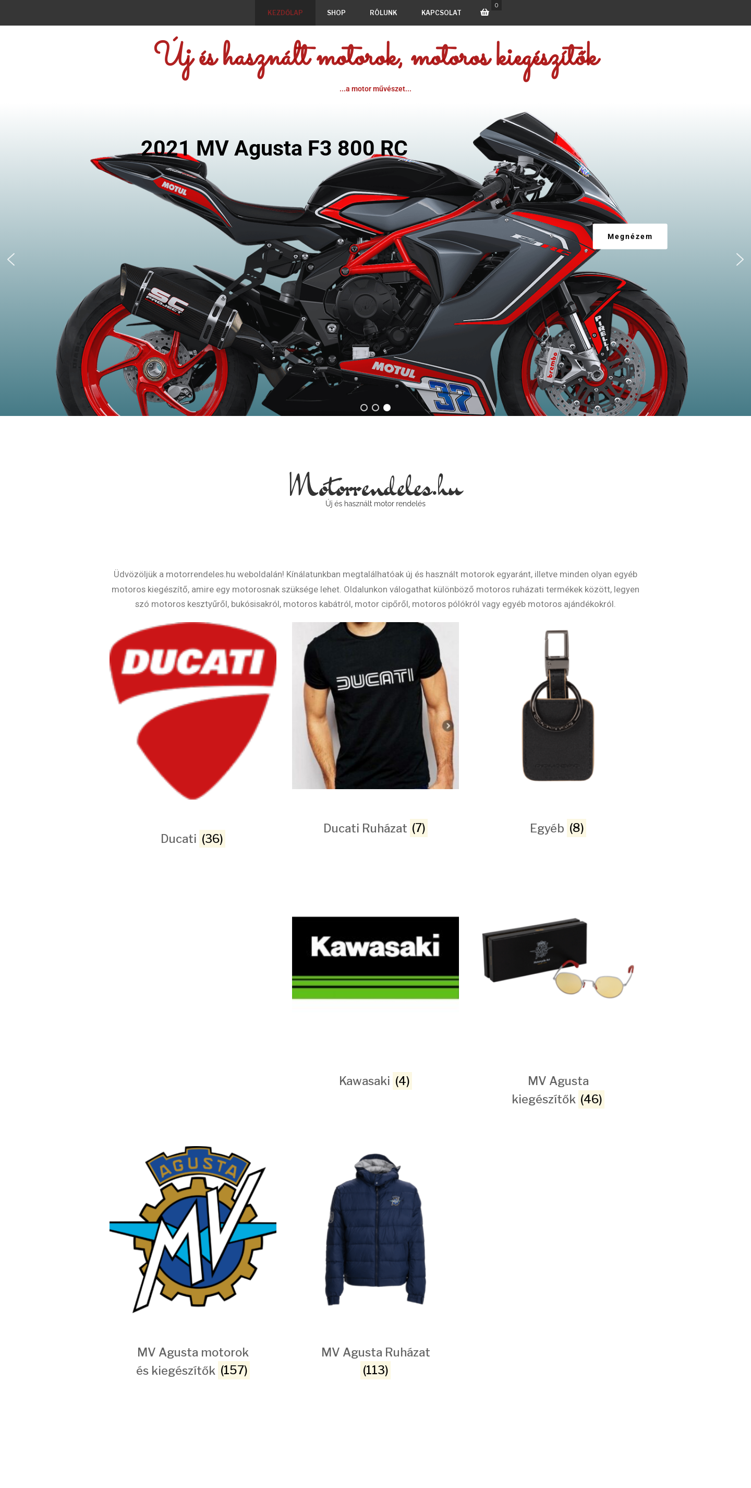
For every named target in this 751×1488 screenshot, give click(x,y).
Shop (336, 13)
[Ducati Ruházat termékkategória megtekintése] (375, 704)
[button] (11, 259)
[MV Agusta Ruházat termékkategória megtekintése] (375, 1228)
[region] (375, 259)
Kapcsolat (441, 13)
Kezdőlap (285, 13)
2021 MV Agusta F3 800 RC (274, 148)
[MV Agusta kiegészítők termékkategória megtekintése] (558, 957)
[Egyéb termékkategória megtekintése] (558, 704)
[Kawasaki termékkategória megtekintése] (375, 957)
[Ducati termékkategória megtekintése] (193, 710)
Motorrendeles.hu (375, 485)
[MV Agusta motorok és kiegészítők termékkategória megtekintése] (193, 1228)
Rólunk (383, 13)
